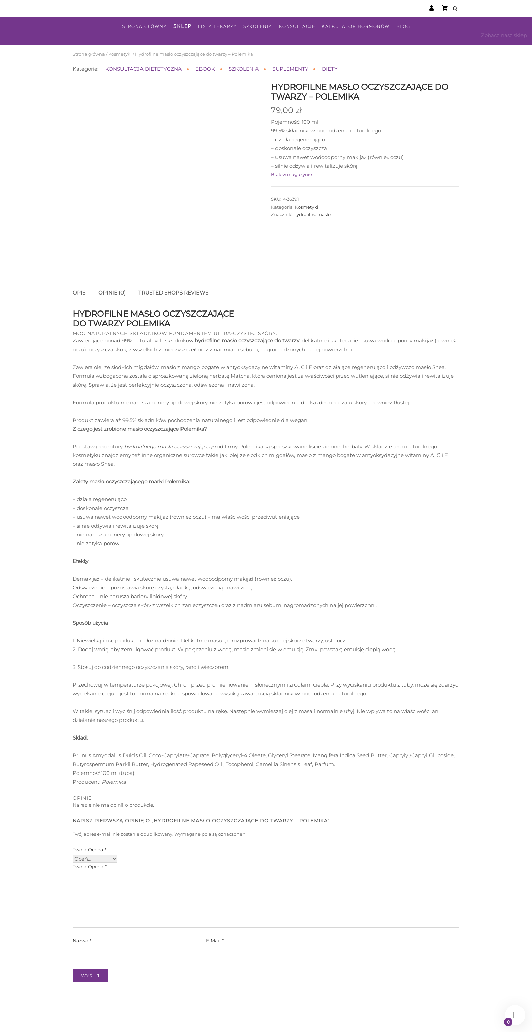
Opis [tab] (79, 262)
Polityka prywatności (313, 1019)
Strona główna (144, 26)
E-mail (215, 910)
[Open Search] (456, 9)
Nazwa (82, 910)
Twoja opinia (90, 836)
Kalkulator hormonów (356, 26)
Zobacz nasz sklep (504, 35)
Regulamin (272, 1019)
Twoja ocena (89, 819)
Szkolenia (257, 26)
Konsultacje (297, 26)
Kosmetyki (120, 54)
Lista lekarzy (217, 26)
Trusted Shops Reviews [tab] (173, 262)
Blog (403, 26)
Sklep (182, 26)
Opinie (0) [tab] (112, 262)
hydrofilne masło (312, 214)
